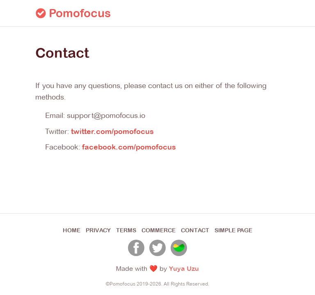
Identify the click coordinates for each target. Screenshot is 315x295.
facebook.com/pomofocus (129, 147)
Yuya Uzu (184, 268)
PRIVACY (98, 230)
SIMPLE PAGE (233, 230)
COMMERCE (159, 230)
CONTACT (195, 230)
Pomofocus (73, 13)
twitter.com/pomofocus (112, 131)
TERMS (126, 230)
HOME (71, 230)
